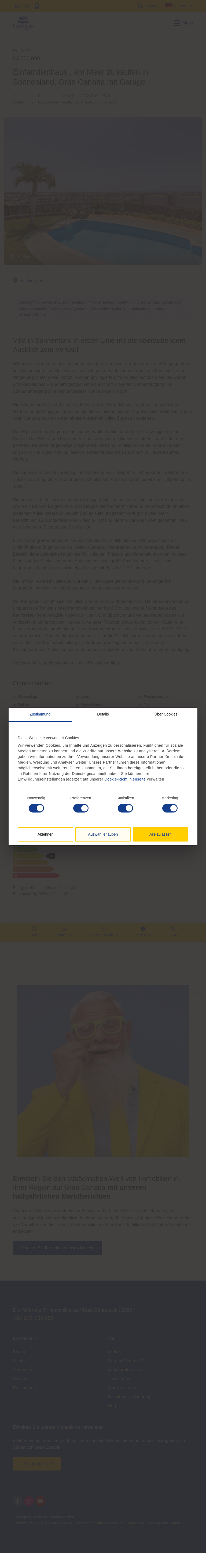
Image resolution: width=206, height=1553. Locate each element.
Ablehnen (45, 834)
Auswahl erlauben (103, 834)
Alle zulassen (160, 834)
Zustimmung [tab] (40, 714)
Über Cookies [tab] (166, 714)
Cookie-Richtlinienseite (124, 779)
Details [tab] (103, 714)
